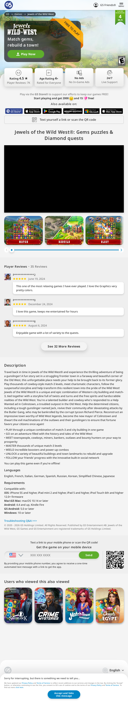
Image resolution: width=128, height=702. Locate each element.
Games (18, 14)
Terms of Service (43, 683)
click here (19, 688)
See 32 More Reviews (64, 346)
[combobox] (14, 555)
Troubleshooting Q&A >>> (20, 521)
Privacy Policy (27, 683)
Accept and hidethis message (64, 694)
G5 (7, 14)
